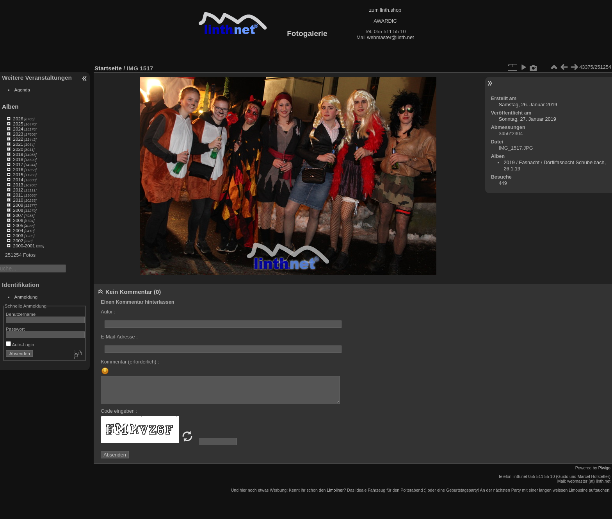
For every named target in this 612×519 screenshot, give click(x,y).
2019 (18, 154)
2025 (18, 123)
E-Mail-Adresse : (119, 337)
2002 (18, 240)
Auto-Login (20, 344)
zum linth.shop (385, 10)
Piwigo (604, 467)
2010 (18, 199)
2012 (18, 189)
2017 (18, 164)
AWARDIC (385, 21)
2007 (18, 215)
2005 (18, 225)
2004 (18, 230)
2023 (18, 133)
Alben (10, 106)
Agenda (22, 89)
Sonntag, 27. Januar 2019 (527, 119)
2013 (18, 184)
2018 (18, 159)
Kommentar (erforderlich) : (130, 362)
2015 (18, 174)
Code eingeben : (119, 411)
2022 (18, 138)
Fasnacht (529, 162)
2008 (18, 210)
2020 (18, 149)
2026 (18, 118)
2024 (18, 128)
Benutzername (21, 314)
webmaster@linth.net (390, 37)
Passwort (15, 328)
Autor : (108, 312)
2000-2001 (24, 245)
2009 (18, 205)
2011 (18, 194)
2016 (18, 169)
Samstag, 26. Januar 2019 (528, 104)
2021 (18, 144)
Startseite (108, 68)
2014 (18, 179)
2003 (18, 235)
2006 (18, 220)
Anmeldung (26, 296)
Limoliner (335, 490)
